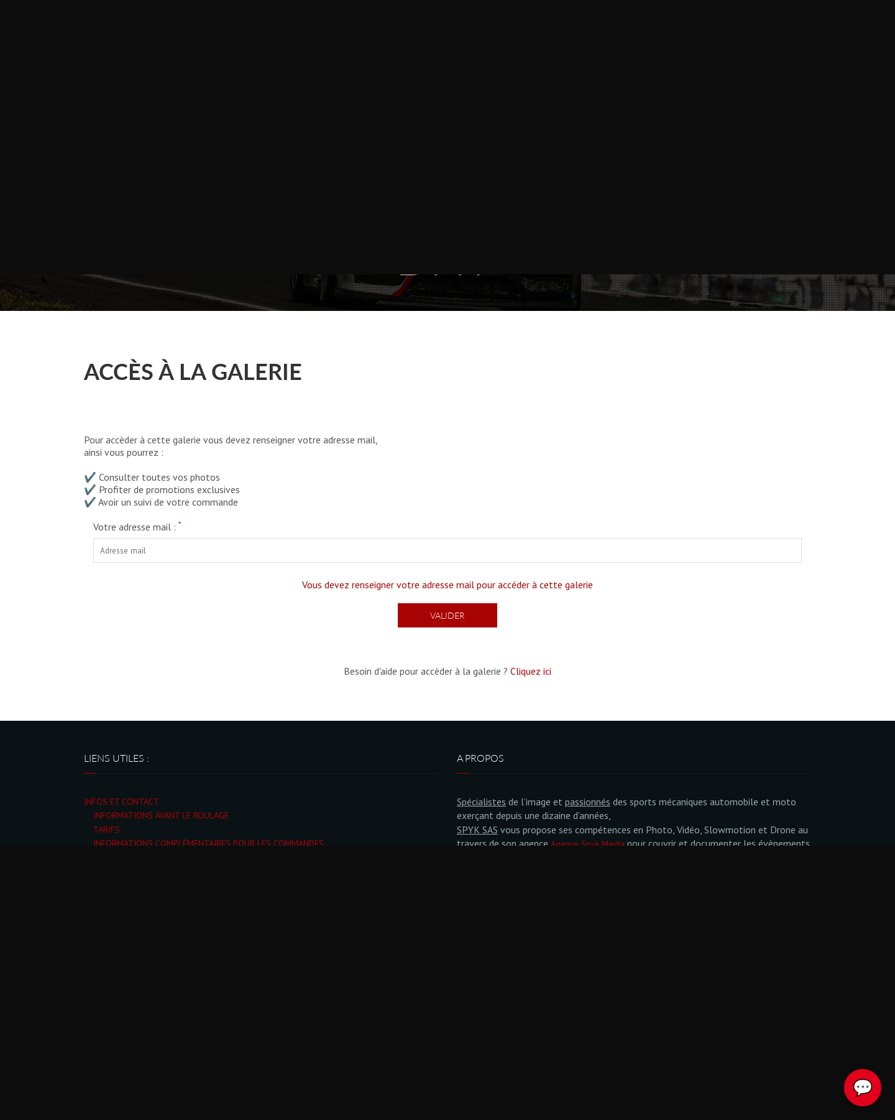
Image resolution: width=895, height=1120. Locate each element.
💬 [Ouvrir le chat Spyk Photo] (863, 1087)
